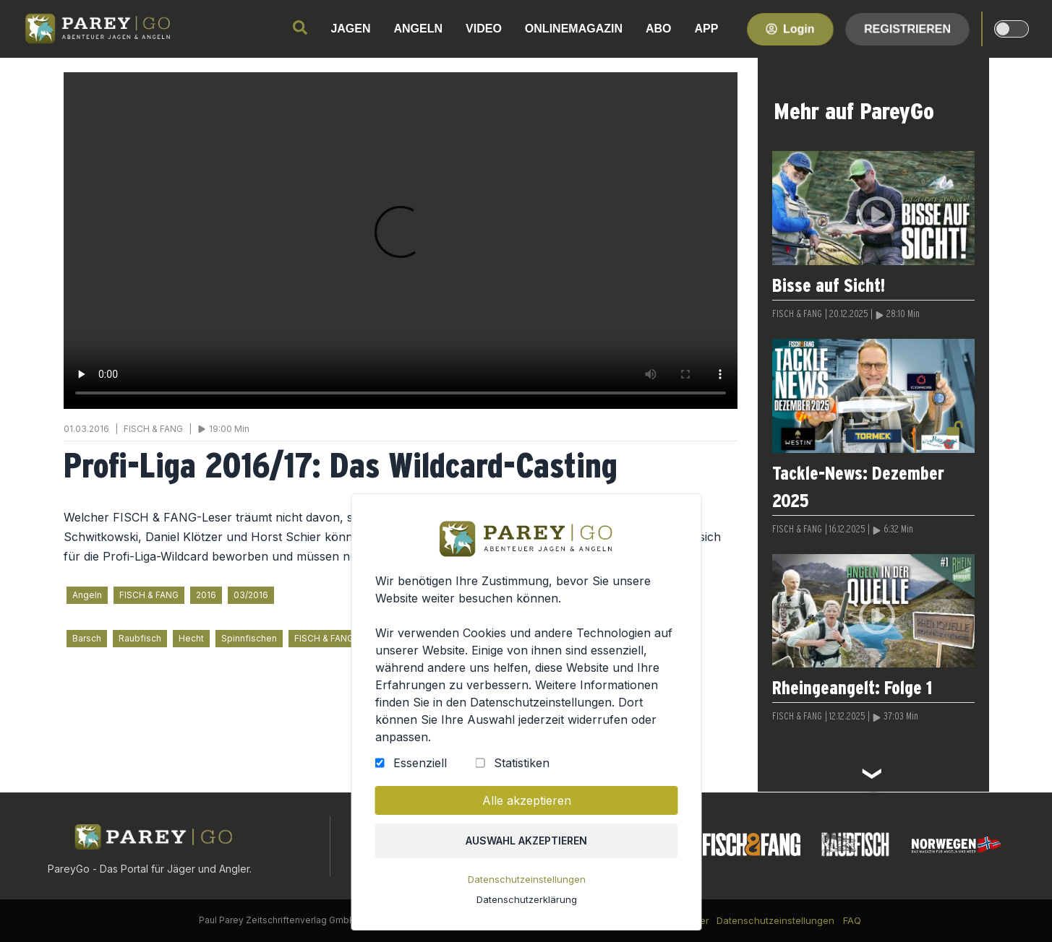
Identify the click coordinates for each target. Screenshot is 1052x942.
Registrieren (907, 28)
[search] (300, 27)
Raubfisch (140, 638)
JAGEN (350, 28)
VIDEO (484, 28)
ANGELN (418, 28)
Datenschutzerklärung (526, 899)
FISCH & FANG (149, 594)
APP (707, 28)
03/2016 (251, 594)
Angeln (87, 594)
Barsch (86, 638)
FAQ (852, 920)
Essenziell (419, 763)
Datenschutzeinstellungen (526, 879)
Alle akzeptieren (526, 800)
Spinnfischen (249, 638)
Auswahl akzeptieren (526, 840)
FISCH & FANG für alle (339, 638)
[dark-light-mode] (1011, 29)
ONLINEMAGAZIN (574, 28)
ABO (659, 28)
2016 (206, 594)
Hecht (191, 638)
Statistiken (521, 763)
